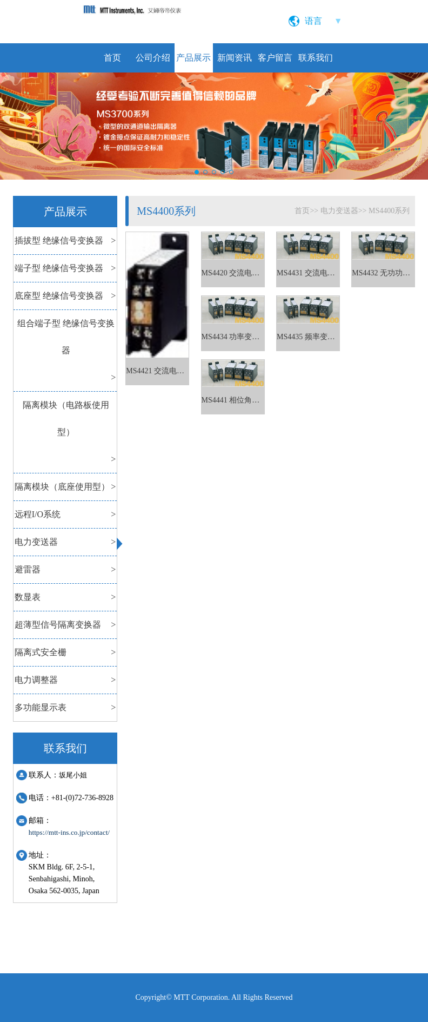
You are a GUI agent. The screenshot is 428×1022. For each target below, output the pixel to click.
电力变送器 (339, 211)
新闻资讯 (234, 57)
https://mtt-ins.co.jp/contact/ (69, 832)
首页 (112, 57)
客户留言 (275, 57)
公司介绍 (153, 57)
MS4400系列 (389, 211)
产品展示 (193, 57)
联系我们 (315, 57)
